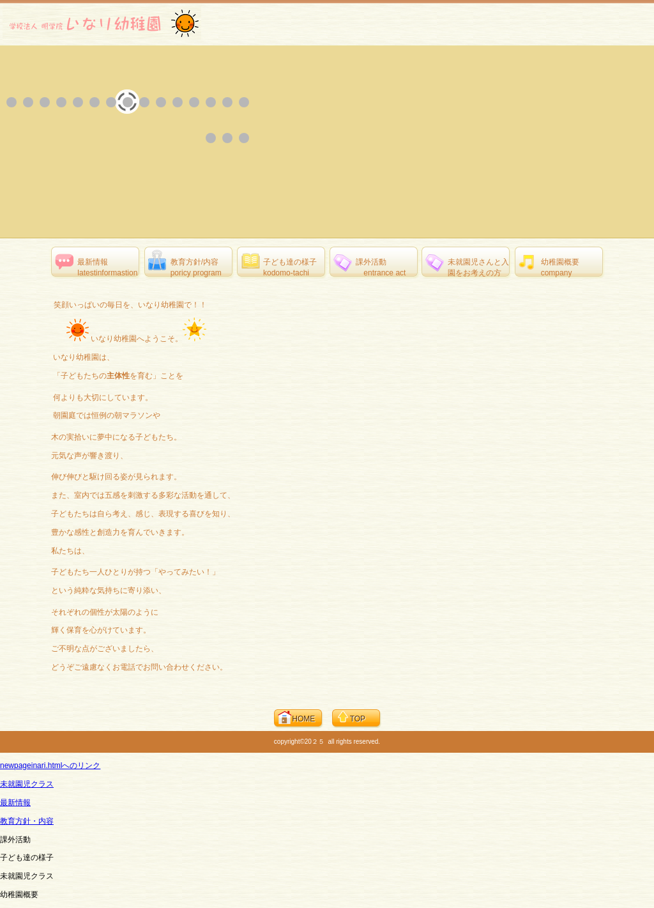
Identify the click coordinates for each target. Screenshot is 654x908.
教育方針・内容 (27, 821)
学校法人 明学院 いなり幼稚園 (102, 23)
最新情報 (15, 802)
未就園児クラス (27, 784)
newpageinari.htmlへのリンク (50, 765)
